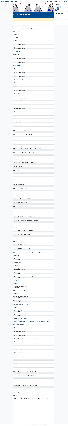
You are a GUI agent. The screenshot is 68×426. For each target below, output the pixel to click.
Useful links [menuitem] (12, 1)
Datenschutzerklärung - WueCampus (32, 423)
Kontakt (23, 423)
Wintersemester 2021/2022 (26, 12)
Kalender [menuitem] (16, 1)
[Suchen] (60, 18)
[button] (50, 1)
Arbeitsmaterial (58, 9)
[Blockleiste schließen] (67, 4)
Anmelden (65, 1)
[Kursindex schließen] (1, 4)
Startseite (16, 12)
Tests (56, 12)
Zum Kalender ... (57, 26)
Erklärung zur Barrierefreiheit (44, 423)
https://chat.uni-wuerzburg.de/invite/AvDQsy (38, 32)
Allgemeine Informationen (20, 22)
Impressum (17, 423)
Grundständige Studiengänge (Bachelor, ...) (38, 12)
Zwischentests (48, 22)
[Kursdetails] (52, 17)
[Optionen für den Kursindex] (11, 4)
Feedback (57, 11)
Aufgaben (57, 10)
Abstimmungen (58, 8)
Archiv (20, 12)
